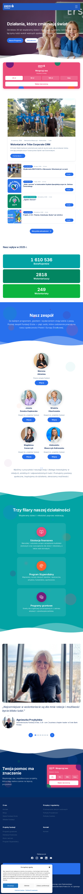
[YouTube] (41, 858)
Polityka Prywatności (31, 890)
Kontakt (5, 809)
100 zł (51, 78)
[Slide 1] (35, 735)
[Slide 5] (42, 735)
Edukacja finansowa (10, 835)
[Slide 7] (45, 735)
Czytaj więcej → (18, 156)
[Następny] (52, 735)
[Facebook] (32, 858)
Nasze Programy (15, 40)
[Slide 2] (37, 735)
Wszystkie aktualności (41, 231)
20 (52, 777)
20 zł (14, 78)
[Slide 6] (44, 735)
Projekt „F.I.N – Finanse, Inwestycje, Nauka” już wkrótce (43, 215)
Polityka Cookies (19, 890)
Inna (68, 78)
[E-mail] (51, 858)
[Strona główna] (9, 7)
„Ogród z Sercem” (29, 200)
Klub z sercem (8, 838)
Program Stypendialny (11, 842)
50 (60, 777)
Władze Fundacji (9, 819)
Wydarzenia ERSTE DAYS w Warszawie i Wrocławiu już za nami (45, 169)
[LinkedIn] (46, 858)
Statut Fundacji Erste (10, 816)
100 (67, 777)
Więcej (41, 383)
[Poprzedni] (31, 735)
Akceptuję (10, 885)
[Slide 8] (47, 735)
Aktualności (31, 40)
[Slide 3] (38, 735)
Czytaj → (69, 174)
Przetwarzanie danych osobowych (55, 809)
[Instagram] (37, 858)
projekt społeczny (30, 197)
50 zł (32, 78)
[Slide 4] (40, 735)
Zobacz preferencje (43, 885)
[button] (49, 867)
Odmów (26, 885)
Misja (5, 813)
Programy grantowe (10, 831)
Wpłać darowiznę (41, 84)
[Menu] (76, 6)
